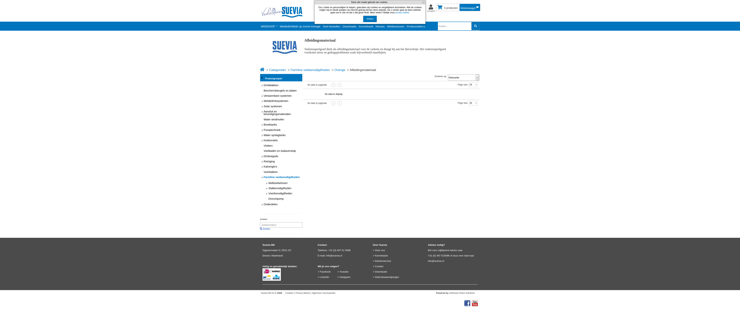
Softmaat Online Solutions (462, 293)
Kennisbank (381, 255)
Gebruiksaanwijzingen (387, 277)
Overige (339, 70)
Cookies (289, 293)
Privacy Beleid (303, 293)
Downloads (381, 271)
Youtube (343, 271)
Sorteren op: (441, 76)
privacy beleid (402, 12)
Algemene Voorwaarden (323, 293)
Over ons (380, 250)
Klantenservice (383, 261)
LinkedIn (324, 277)
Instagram (344, 277)
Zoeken (263, 219)
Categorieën (277, 70)
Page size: (463, 84)
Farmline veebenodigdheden (310, 70)
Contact (379, 266)
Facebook (325, 271)
